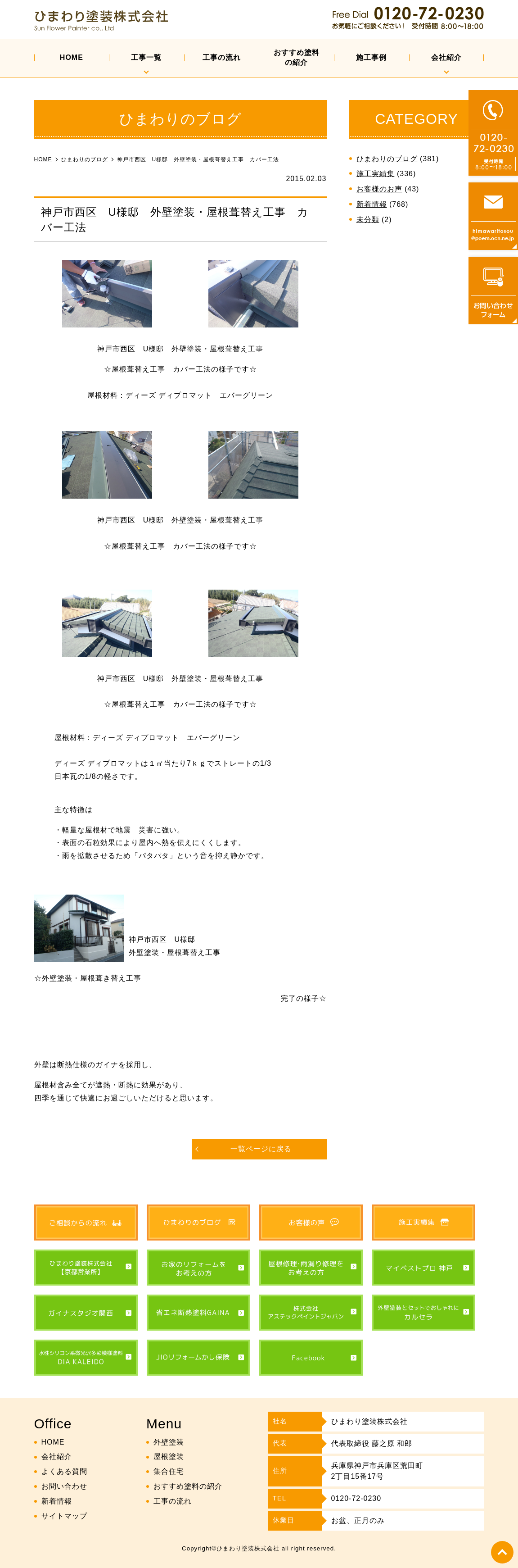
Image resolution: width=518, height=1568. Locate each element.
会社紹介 (446, 57)
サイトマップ (64, 1516)
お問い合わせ (64, 1486)
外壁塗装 (168, 1442)
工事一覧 (146, 57)
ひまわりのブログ (387, 159)
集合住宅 (168, 1471)
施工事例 (371, 57)
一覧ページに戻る (261, 1149)
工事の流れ (222, 57)
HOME (71, 57)
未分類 (367, 219)
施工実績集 (375, 173)
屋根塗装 (168, 1456)
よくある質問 (64, 1471)
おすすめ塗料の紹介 (297, 57)
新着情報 (371, 204)
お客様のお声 (379, 189)
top (502, 1552)
